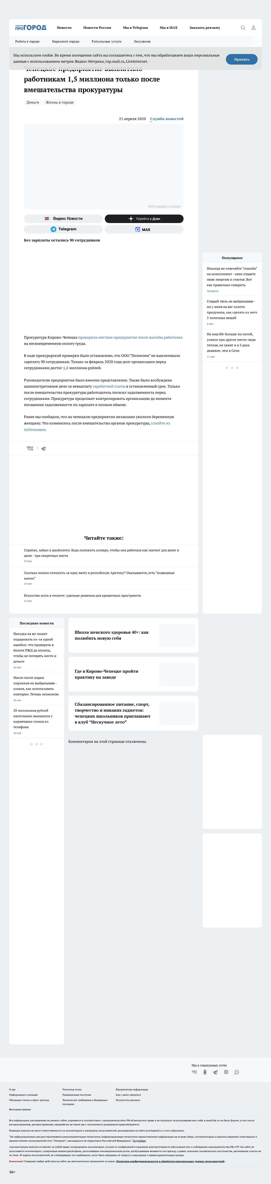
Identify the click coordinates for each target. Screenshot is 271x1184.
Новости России (97, 27)
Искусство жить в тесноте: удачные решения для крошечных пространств (104, 598)
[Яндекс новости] (63, 219)
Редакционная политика (76, 1094)
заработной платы (109, 386)
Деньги (32, 102)
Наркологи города (66, 41)
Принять (241, 59)
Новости (64, 27)
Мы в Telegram (135, 27)
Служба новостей (167, 118)
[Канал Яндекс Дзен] (144, 219)
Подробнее (139, 1140)
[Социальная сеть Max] (144, 229)
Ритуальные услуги (106, 41)
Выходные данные (20, 1109)
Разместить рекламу (128, 1100)
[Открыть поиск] (243, 27)
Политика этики (72, 1089)
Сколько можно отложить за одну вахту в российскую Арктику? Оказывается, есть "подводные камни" (104, 578)
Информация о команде (23, 1094)
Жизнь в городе (60, 102)
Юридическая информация (132, 1089)
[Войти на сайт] (253, 27)
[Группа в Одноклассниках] (205, 1072)
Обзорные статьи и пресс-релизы (29, 1100)
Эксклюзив (142, 41)
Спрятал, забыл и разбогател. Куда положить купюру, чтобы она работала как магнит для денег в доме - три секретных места (104, 556)
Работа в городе (27, 41)
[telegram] (45, 448)
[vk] (30, 448)
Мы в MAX (169, 27)
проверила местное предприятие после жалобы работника (130, 337)
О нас (12, 1089)
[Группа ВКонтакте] (194, 1072)
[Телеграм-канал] (63, 229)
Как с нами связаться (128, 1094)
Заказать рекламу (204, 27)
